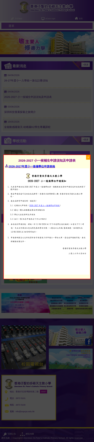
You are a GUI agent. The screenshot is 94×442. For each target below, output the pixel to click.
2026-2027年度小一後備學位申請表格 (32, 114)
